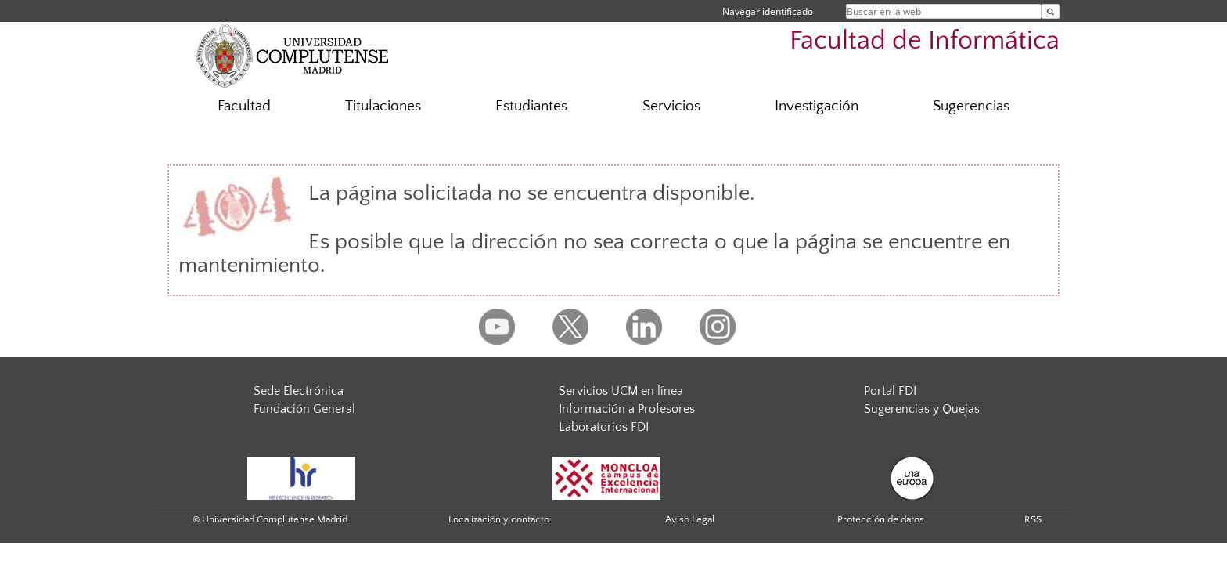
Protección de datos (880, 519)
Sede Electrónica (299, 391)
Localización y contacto (498, 519)
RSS (1033, 519)
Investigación (816, 106)
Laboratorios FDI (604, 427)
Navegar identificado (767, 11)
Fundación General (304, 409)
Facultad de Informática (925, 41)
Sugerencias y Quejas (922, 409)
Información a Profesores (627, 409)
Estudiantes (531, 106)
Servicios (671, 106)
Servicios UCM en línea (621, 391)
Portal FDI (890, 391)
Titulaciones (383, 106)
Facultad (244, 106)
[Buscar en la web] (1051, 11)
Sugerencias (971, 106)
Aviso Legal (689, 519)
